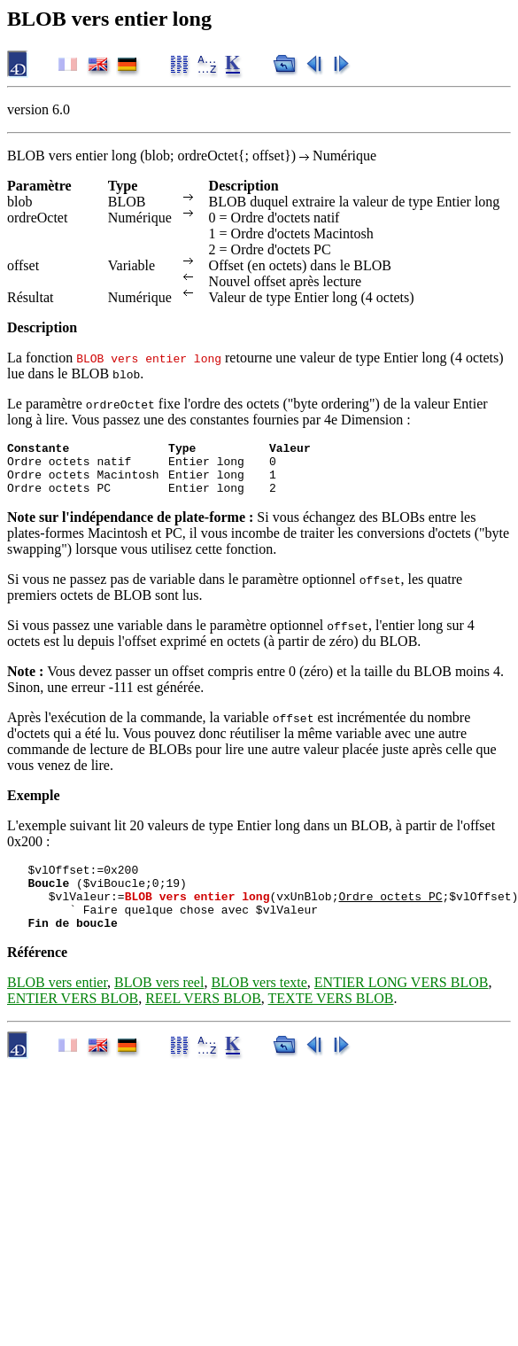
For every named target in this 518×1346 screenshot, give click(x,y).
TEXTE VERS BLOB (331, 1022)
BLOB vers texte (258, 1006)
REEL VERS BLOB (203, 1022)
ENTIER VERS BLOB (72, 1022)
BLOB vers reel (159, 1006)
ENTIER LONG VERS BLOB (401, 1006)
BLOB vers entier (57, 1006)
